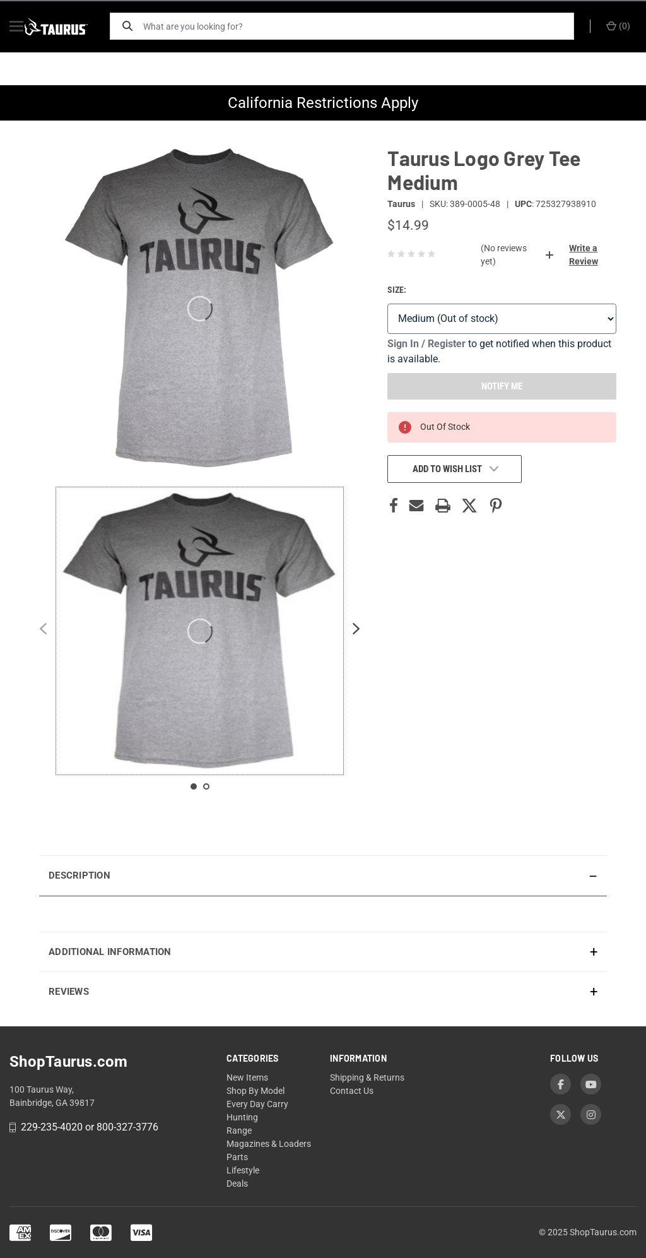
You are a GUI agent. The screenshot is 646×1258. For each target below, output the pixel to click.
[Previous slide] (42, 631)
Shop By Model (255, 1091)
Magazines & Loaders (268, 1144)
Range (239, 1130)
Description (79, 875)
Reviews (69, 991)
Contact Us (351, 1091)
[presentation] (323, 914)
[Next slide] (356, 631)
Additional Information (110, 952)
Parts (237, 1157)
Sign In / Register (426, 344)
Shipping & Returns (367, 1077)
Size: (396, 290)
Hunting (242, 1117)
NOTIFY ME (501, 386)
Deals (237, 1183)
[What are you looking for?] (364, 26)
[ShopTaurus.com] (70, 26)
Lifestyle (242, 1170)
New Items (247, 1077)
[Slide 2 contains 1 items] (206, 786)
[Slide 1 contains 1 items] (194, 786)
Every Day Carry (257, 1104)
